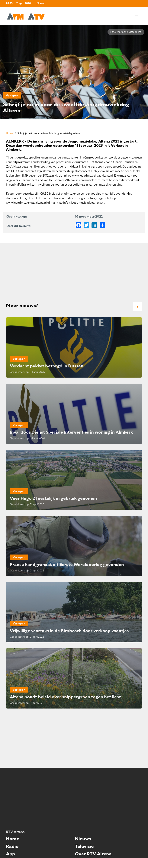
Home (9, 133)
